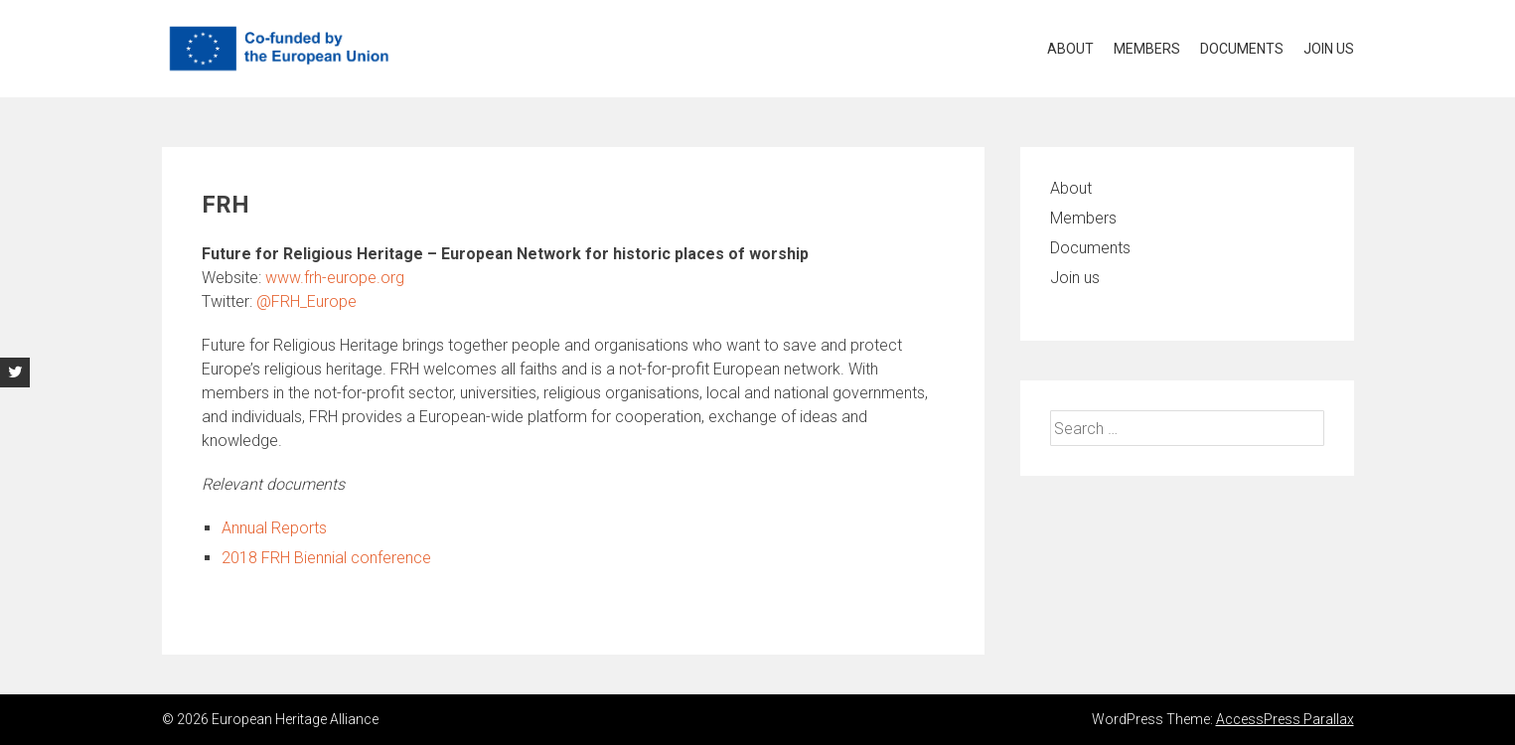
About (1070, 49)
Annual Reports (274, 528)
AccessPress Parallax (1285, 719)
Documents (1242, 49)
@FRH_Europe (306, 301)
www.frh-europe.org (334, 277)
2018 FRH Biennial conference (326, 557)
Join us (1328, 49)
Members (1147, 49)
